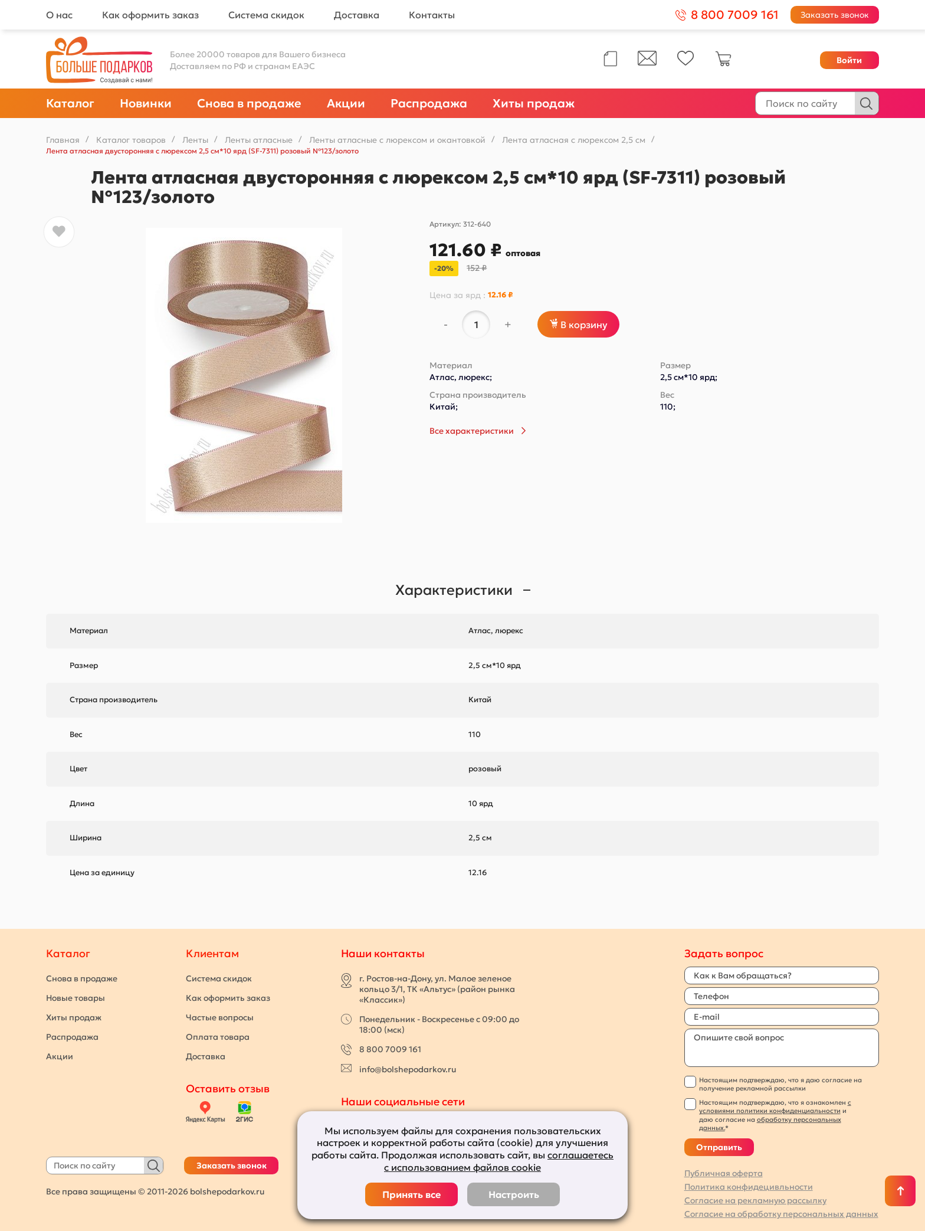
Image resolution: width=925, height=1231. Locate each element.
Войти (849, 60)
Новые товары (75, 998)
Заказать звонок (835, 14)
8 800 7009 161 (390, 1049)
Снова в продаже (249, 103)
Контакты (432, 15)
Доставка (356, 15)
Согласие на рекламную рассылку (755, 1200)
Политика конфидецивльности (748, 1186)
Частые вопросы (220, 1017)
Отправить (719, 1147)
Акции (346, 103)
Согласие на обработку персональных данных (781, 1214)
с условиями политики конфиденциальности (775, 1106)
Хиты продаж (534, 103)
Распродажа (429, 103)
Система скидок (266, 15)
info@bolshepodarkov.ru (407, 1069)
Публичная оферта (723, 1173)
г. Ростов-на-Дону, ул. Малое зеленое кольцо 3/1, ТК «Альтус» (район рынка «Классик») (437, 989)
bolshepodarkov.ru (227, 1191)
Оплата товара (218, 1037)
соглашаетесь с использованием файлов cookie (499, 1161)
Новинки (146, 103)
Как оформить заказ (150, 15)
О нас (59, 15)
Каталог (70, 103)
